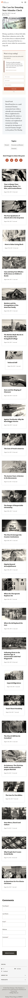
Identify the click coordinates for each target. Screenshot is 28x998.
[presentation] (25, 2)
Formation (14, 149)
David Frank (6, 15)
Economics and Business (17, 145)
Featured (7, 145)
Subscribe (14, 89)
